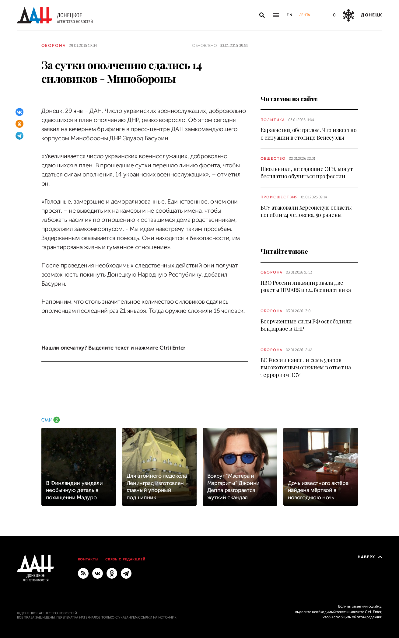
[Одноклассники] (19, 124)
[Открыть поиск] (262, 15)
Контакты (88, 559)
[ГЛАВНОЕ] (126, 573)
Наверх (370, 557)
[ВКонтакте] (19, 112)
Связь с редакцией (125, 559)
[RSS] (83, 573)
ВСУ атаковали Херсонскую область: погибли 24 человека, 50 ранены (306, 211)
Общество (273, 158)
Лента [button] (304, 15)
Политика (273, 120)
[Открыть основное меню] (276, 15)
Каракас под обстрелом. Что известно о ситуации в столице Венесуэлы (309, 133)
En (290, 15)
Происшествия (279, 197)
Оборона (53, 45)
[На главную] (55, 15)
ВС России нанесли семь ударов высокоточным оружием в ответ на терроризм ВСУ (306, 367)
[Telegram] (19, 136)
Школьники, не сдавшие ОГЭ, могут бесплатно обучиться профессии (307, 172)
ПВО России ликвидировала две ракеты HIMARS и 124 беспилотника (306, 286)
